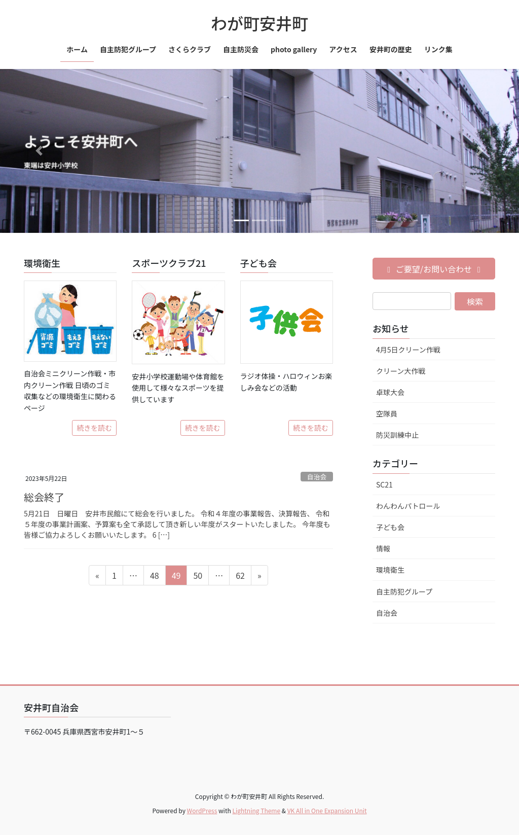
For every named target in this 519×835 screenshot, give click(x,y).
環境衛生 (390, 570)
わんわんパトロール (408, 506)
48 (154, 576)
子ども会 (390, 527)
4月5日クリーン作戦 (408, 349)
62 (240, 576)
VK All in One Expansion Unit (327, 810)
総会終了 (44, 497)
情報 (383, 548)
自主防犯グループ (404, 591)
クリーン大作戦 (400, 371)
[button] (39, 151)
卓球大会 (390, 392)
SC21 (384, 484)
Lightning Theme (256, 810)
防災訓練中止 (397, 435)
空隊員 (386, 413)
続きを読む (94, 428)
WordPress (202, 810)
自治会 (316, 476)
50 (197, 576)
